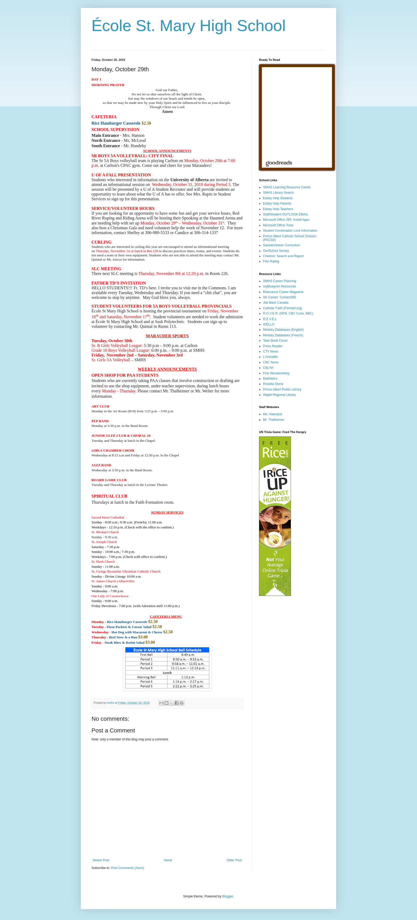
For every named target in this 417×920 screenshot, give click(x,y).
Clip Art (268, 368)
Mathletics (270, 378)
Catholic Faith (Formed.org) (282, 308)
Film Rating (271, 261)
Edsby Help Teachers (278, 209)
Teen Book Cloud (275, 340)
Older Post (234, 860)
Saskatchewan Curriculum (281, 245)
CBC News (271, 362)
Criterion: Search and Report (283, 256)
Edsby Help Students (278, 198)
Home (168, 860)
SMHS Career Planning (279, 281)
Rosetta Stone (273, 384)
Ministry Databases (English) (283, 330)
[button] (101, 465)
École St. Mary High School (188, 26)
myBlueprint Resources (279, 286)
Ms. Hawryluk (272, 414)
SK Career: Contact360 (279, 297)
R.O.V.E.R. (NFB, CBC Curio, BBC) (288, 313)
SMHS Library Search (278, 192)
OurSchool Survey (276, 251)
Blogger (227, 896)
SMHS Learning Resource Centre (287, 187)
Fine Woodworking (276, 373)
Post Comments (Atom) (127, 868)
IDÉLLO (268, 324)
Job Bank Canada (275, 302)
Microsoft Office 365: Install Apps (286, 220)
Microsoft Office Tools (278, 225)
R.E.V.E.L (270, 319)
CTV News (270, 351)
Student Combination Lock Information (290, 230)
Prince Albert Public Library (282, 389)
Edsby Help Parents (277, 203)
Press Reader (272, 346)
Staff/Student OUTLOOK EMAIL (285, 214)
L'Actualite (270, 357)
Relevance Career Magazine (283, 292)
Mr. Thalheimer (273, 420)
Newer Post (101, 860)
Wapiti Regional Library (279, 395)
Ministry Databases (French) (283, 335)
